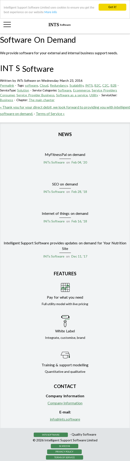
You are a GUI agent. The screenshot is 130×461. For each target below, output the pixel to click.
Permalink (7, 85)
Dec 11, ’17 (79, 256)
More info (50, 12)
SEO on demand (65, 184)
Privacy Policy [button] (64, 451)
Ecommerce (81, 90)
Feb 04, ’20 (79, 162)
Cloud (44, 85)
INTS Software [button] (51, 434)
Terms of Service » (50, 113)
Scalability (77, 85)
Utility (93, 95)
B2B (114, 85)
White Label (65, 331)
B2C (97, 85)
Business (6, 100)
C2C (105, 85)
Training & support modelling (65, 365)
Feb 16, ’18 (79, 221)
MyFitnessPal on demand (65, 154)
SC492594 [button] (64, 446)
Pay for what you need (65, 297)
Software (64, 90)
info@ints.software (65, 419)
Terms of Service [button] (64, 457)
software (31, 85)
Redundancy (59, 85)
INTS (89, 85)
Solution (23, 90)
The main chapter (42, 100)
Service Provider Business (35, 95)
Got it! (112, 7)
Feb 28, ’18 (79, 192)
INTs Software (54, 162)
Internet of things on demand (65, 213)
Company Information (65, 403)
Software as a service (72, 95)
